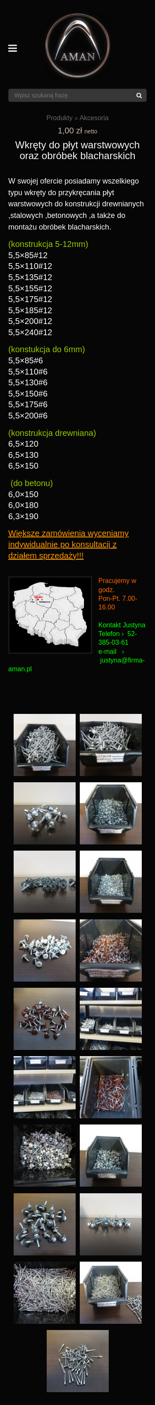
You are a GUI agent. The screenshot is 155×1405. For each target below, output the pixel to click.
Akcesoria (93, 117)
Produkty (59, 117)
